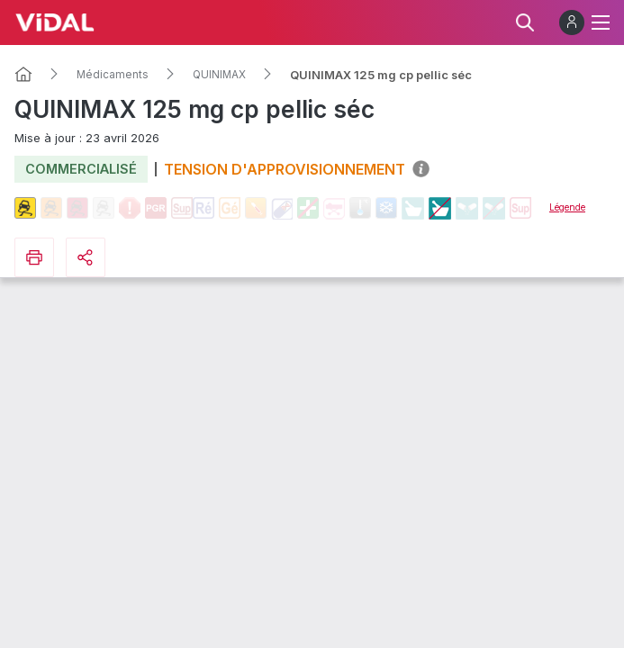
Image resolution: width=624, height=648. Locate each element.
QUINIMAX (219, 74)
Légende (567, 207)
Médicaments (113, 74)
